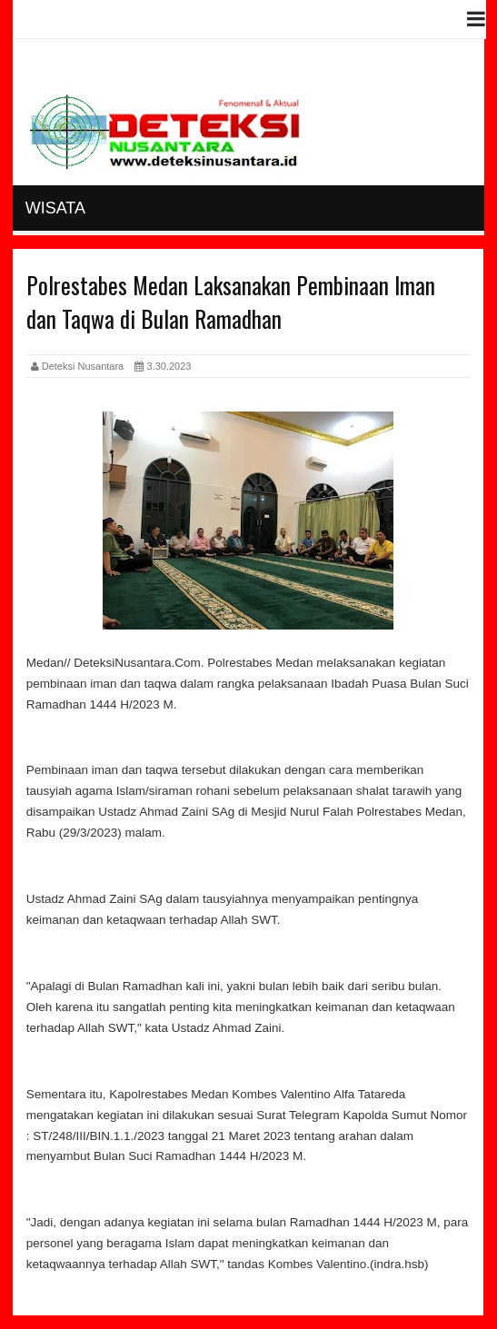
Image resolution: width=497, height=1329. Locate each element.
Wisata (55, 208)
